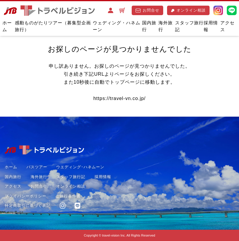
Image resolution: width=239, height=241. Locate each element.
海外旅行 (165, 26)
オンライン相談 (188, 10)
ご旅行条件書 (68, 196)
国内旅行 (149, 26)
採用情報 (211, 26)
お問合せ (147, 10)
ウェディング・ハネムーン (116, 26)
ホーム (7, 26)
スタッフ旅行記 (189, 26)
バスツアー (36, 167)
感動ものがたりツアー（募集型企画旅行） (53, 26)
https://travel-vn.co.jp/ (119, 98)
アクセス (227, 26)
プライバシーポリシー (25, 196)
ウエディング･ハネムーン (80, 167)
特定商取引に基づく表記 (28, 205)
